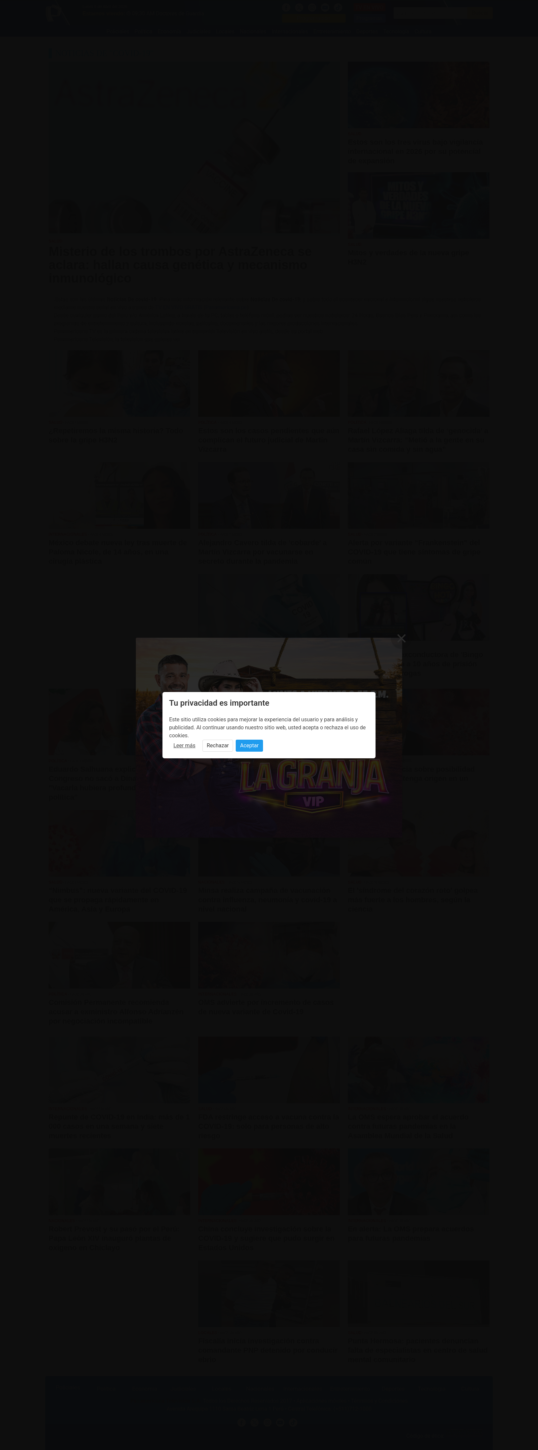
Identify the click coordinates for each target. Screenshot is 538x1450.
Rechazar (218, 745)
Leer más (184, 745)
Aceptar (249, 745)
